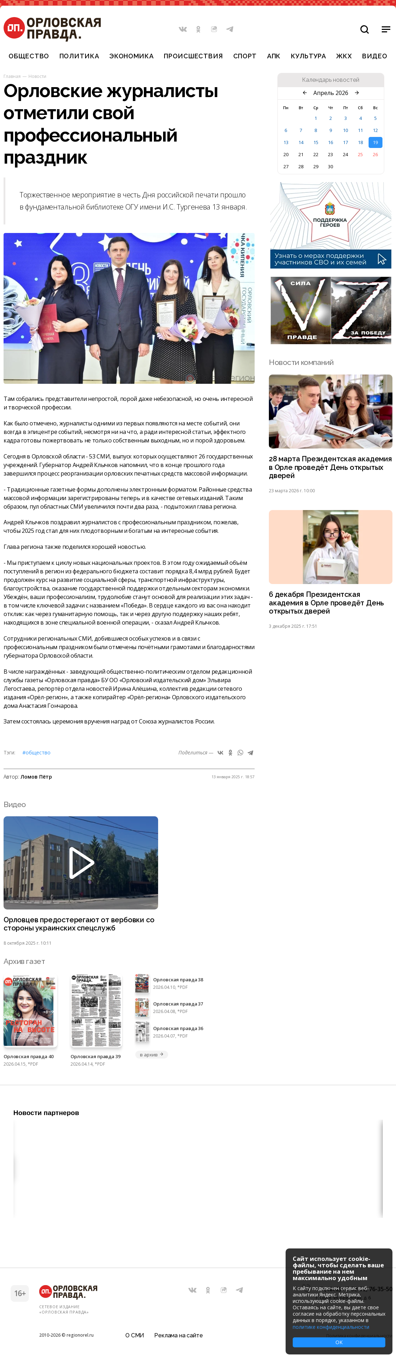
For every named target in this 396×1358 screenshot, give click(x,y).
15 (315, 142)
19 (375, 142)
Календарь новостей (330, 80)
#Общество (36, 752)
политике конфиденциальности (331, 1326)
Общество (29, 56)
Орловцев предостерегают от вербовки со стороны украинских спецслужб (77, 925)
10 (345, 130)
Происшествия (193, 56)
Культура (308, 56)
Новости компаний (301, 362)
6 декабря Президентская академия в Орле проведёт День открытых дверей (328, 605)
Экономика (131, 56)
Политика (79, 56)
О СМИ (134, 1331)
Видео (374, 56)
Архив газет (24, 962)
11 (360, 130)
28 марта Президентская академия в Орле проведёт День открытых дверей (328, 468)
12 (375, 130)
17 (345, 142)
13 (285, 142)
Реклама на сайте (178, 1331)
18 (360, 142)
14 (300, 142)
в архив (151, 1055)
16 (330, 142)
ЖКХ (344, 56)
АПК (274, 56)
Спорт (245, 56)
